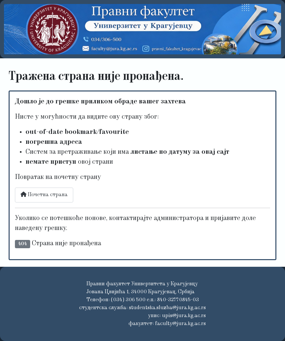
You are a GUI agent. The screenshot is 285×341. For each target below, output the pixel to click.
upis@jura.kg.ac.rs (184, 315)
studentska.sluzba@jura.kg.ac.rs (167, 308)
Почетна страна (44, 195)
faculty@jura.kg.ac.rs (180, 323)
